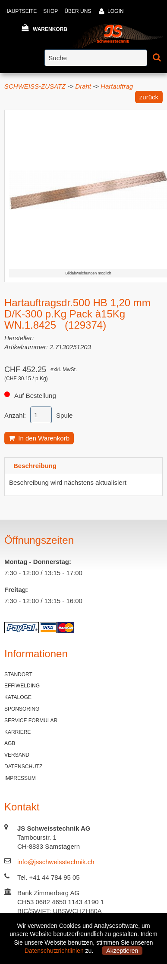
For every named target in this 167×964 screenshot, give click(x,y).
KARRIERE (17, 732)
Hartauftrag (117, 86)
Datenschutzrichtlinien (54, 950)
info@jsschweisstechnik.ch (56, 861)
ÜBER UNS (77, 11)
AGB (9, 743)
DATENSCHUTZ (23, 767)
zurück (148, 97)
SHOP (50, 11)
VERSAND (16, 755)
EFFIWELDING (22, 686)
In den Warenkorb (39, 438)
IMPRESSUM (20, 778)
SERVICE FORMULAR (30, 721)
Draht (83, 86)
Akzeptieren (122, 950)
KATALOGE (18, 697)
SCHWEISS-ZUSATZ (35, 86)
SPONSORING (21, 709)
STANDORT (18, 674)
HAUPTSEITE (20, 11)
